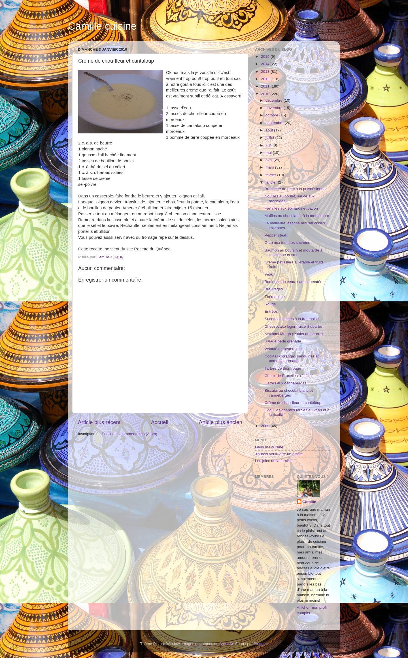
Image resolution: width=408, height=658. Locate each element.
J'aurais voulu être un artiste (279, 454)
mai (269, 152)
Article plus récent (99, 422)
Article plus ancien (220, 422)
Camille (309, 502)
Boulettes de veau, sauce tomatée (293, 282)
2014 (266, 64)
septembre (275, 123)
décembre (274, 100)
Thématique (275, 297)
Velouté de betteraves (283, 349)
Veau (269, 274)
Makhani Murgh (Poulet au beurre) (294, 334)
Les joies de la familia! (274, 461)
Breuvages (274, 289)
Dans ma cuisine (269, 447)
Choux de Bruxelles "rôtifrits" (289, 376)
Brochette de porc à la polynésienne (295, 189)
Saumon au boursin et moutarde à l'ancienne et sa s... (293, 252)
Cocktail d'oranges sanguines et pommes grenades (292, 358)
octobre (272, 115)
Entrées (271, 311)
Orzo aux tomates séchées (287, 242)
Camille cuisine (102, 26)
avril (269, 160)
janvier (271, 182)
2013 (266, 71)
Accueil (159, 422)
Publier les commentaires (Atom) (129, 434)
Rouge (270, 304)
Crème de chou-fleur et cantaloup (293, 403)
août (269, 130)
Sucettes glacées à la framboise (292, 319)
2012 (266, 79)
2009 (266, 426)
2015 (266, 56)
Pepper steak (276, 235)
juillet (270, 137)
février (271, 175)
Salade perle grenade (283, 341)
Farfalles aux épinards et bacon (291, 208)
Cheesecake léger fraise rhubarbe (293, 326)
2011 (266, 86)
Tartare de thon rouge (283, 368)
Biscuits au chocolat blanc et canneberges (289, 392)
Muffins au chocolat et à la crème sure (297, 216)
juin (269, 145)
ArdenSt (226, 644)
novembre (274, 108)
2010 (266, 94)
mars (270, 167)
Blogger (260, 644)
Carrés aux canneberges (286, 383)
